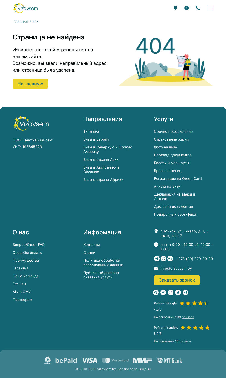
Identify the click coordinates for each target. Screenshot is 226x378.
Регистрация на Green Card (178, 178)
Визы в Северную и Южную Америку (107, 149)
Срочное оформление (173, 131)
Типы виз (91, 131)
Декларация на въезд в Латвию (174, 196)
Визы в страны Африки (103, 179)
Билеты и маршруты (171, 163)
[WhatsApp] (170, 258)
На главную (30, 84)
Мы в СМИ (22, 291)
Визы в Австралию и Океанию (101, 169)
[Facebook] (156, 292)
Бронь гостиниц (168, 170)
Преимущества (26, 260)
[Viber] (163, 258)
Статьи (89, 252)
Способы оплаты (27, 252)
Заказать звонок (177, 280)
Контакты (91, 244)
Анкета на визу (167, 186)
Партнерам (22, 299)
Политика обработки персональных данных (103, 262)
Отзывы (19, 284)
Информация (102, 232)
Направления (102, 119)
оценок (186, 341)
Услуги (163, 119)
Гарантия (20, 268)
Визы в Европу (96, 139)
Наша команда (26, 276)
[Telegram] (157, 258)
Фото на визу (165, 147)
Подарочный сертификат (175, 214)
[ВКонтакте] (163, 292)
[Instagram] (170, 292)
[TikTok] (178, 292)
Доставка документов (173, 206)
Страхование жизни (171, 139)
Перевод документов (173, 155)
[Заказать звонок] (198, 8)
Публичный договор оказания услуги (101, 274)
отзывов (188, 317)
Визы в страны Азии (100, 159)
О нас (21, 232)
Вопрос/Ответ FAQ (29, 244)
